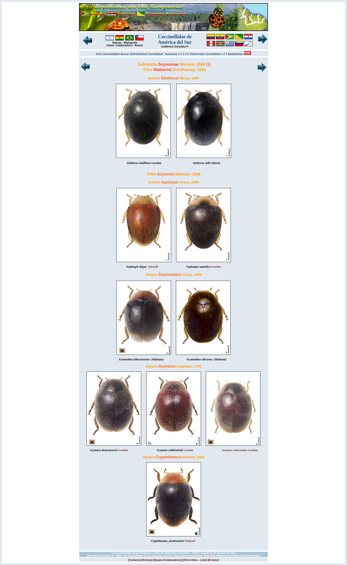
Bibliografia (130, 42)
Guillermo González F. (174, 46)
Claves (110, 45)
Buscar (139, 45)
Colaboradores (124, 45)
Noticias (117, 42)
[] (134, 560)
